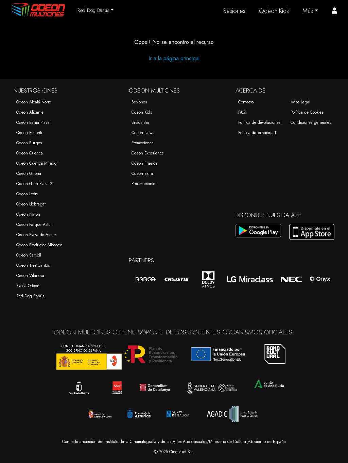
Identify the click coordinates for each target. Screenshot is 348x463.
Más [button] (307, 10)
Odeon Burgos (29, 143)
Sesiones (234, 10)
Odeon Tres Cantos (33, 265)
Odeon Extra (142, 173)
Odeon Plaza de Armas (36, 235)
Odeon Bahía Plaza (33, 122)
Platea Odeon (27, 286)
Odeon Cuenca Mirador (37, 163)
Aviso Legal (300, 102)
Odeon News (143, 133)
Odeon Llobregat (31, 204)
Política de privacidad (257, 133)
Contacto (246, 102)
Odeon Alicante (30, 112)
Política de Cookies (307, 112)
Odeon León (26, 194)
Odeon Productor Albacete (39, 245)
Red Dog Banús (30, 296)
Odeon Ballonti (29, 133)
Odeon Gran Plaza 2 (34, 184)
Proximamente (143, 184)
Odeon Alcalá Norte (33, 102)
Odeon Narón (28, 214)
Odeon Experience (148, 153)
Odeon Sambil (28, 255)
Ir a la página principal (174, 58)
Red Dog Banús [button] (93, 10)
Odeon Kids (274, 10)
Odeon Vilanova (30, 275)
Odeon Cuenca (29, 153)
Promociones (142, 143)
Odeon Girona (28, 173)
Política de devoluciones (259, 122)
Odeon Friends (144, 163)
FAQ (241, 112)
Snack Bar (140, 122)
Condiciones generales (311, 122)
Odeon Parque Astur (34, 224)
